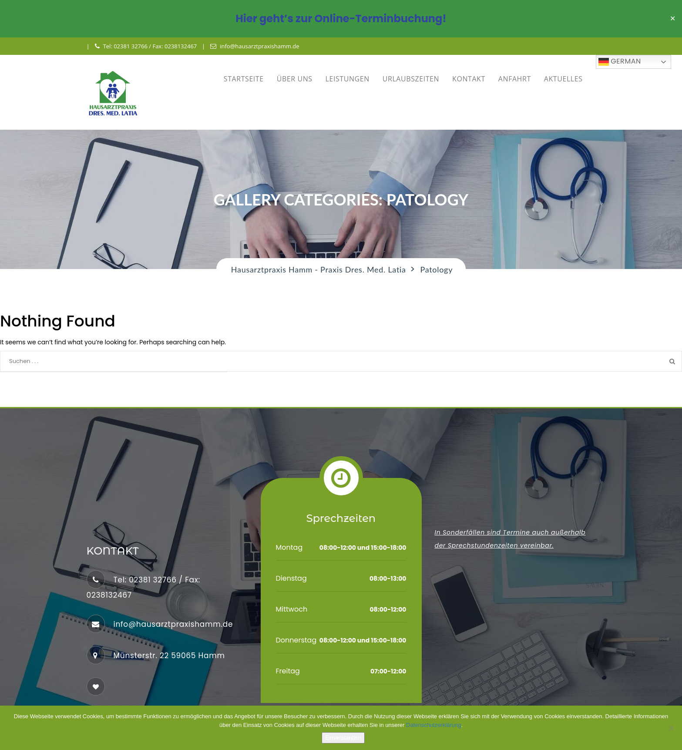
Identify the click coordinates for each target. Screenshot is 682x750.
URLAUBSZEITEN (411, 79)
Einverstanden (343, 737)
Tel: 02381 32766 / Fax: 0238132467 (146, 46)
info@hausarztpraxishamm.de (254, 46)
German (619, 62)
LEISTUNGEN (348, 79)
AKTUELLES (563, 79)
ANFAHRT (514, 79)
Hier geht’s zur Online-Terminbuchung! (340, 18)
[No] (671, 727)
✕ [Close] (672, 19)
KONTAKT (468, 79)
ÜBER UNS (294, 79)
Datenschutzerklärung (433, 725)
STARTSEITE (244, 79)
